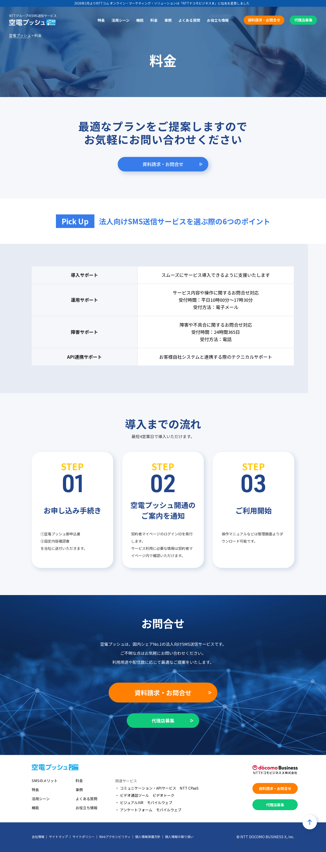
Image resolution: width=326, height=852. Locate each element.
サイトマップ (58, 836)
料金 (154, 20)
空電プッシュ (20, 35)
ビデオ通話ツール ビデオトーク (147, 795)
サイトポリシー (83, 836)
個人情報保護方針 (148, 836)
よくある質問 (189, 20)
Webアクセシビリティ (115, 836)
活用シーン (120, 20)
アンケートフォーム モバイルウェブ (150, 809)
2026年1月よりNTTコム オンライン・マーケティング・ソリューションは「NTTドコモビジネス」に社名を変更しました (161, 3)
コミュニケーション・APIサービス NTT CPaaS (159, 788)
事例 (168, 20)
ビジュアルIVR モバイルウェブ (146, 802)
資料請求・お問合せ (264, 20)
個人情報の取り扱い (179, 836)
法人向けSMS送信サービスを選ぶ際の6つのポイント (184, 221)
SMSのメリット (45, 780)
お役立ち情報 (218, 20)
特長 (101, 20)
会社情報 (38, 836)
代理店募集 (303, 20)
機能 (140, 20)
